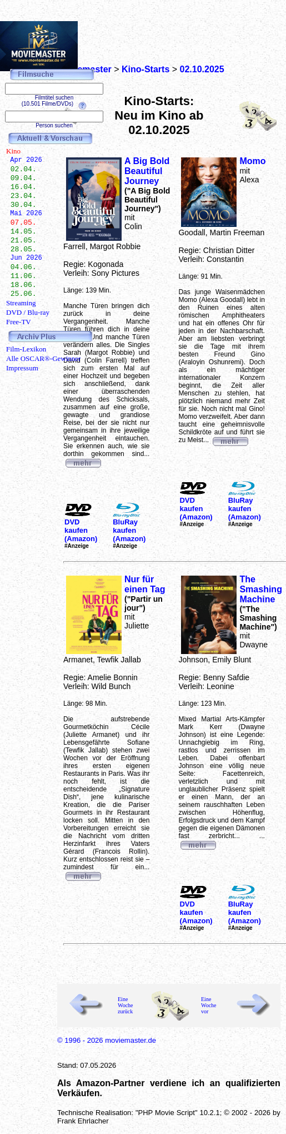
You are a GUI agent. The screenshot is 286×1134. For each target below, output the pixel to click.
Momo (252, 161)
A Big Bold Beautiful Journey (146, 171)
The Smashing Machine (260, 589)
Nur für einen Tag (144, 584)
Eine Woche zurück (125, 1005)
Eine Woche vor (209, 1005)
